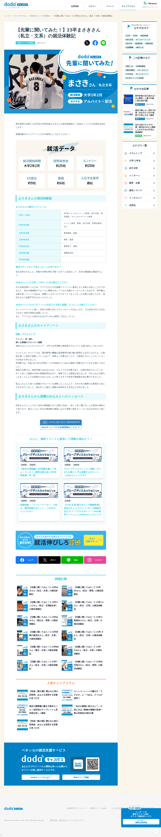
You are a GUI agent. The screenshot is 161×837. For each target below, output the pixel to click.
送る (72, 560)
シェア (26, 560)
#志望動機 (129, 47)
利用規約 (130, 808)
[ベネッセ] (150, 3)
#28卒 (135, 36)
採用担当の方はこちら (150, 7)
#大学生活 (129, 74)
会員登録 (75, 6)
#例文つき (139, 47)
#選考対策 (149, 44)
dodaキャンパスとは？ (41, 777)
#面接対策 (138, 44)
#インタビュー (142, 70)
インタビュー (135, 198)
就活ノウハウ (135, 190)
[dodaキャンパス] (13, 808)
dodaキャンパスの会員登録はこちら (59, 427)
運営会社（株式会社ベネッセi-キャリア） (67, 820)
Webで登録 (81, 777)
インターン (134, 175)
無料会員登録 (147, 821)
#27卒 (128, 36)
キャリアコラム (128, 6)
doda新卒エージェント (76, 808)
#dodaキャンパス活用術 (135, 78)
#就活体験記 (130, 70)
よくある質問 (117, 808)
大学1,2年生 (135, 160)
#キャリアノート (142, 74)
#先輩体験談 (140, 66)
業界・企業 (134, 183)
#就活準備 (144, 36)
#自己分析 (129, 40)
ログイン (92, 6)
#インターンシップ (143, 40)
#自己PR (129, 44)
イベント (110, 6)
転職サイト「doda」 (99, 808)
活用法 (132, 205)
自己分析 (133, 168)
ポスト (49, 560)
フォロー (95, 560)
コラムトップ (135, 153)
